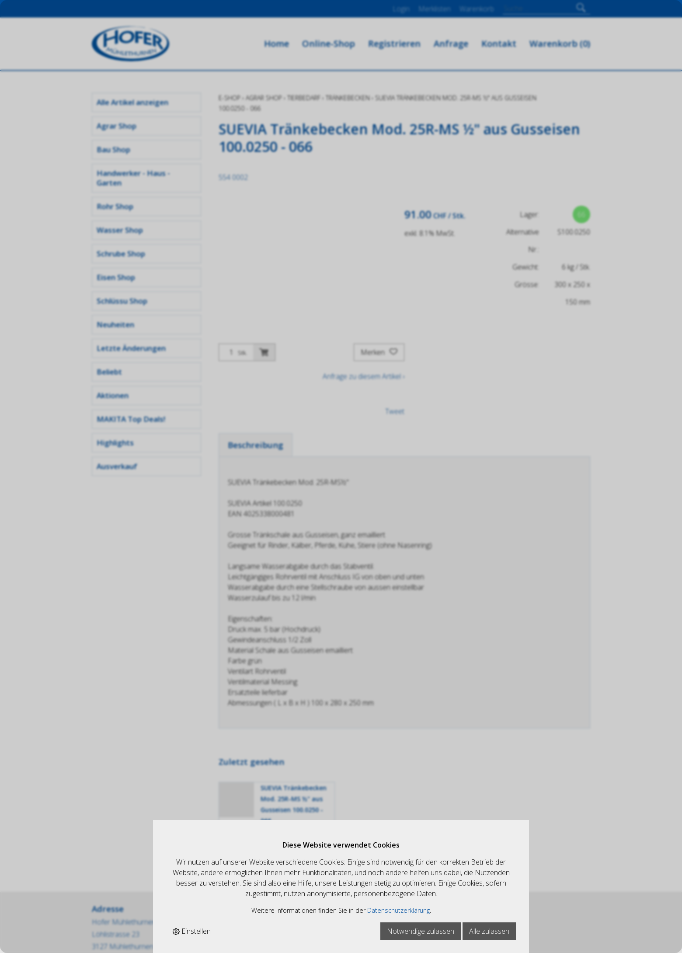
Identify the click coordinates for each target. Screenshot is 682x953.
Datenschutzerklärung (398, 910)
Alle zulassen (489, 931)
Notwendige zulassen (420, 931)
